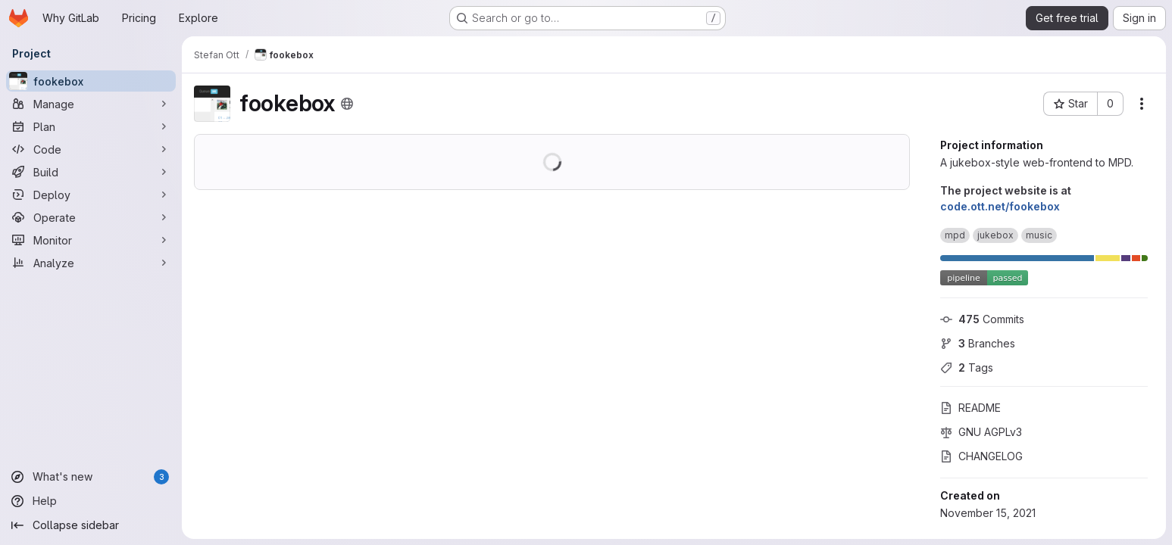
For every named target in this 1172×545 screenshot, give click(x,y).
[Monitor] (91, 240)
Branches (977, 343)
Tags (966, 367)
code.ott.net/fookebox (1000, 206)
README (970, 407)
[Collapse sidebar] (91, 525)
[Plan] (91, 126)
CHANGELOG (981, 456)
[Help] (91, 501)
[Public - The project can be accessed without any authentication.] (347, 104)
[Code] (91, 149)
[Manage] (91, 103)
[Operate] (91, 217)
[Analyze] (91, 262)
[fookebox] (91, 81)
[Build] (91, 171)
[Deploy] (91, 194)
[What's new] (91, 476)
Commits (982, 319)
